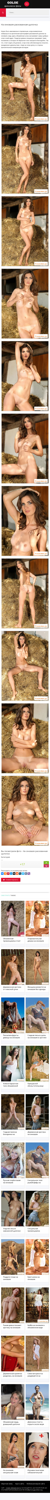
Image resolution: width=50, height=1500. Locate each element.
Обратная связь (7, 1491)
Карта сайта (19, 1491)
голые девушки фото (13, 1495)
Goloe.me (16, 4)
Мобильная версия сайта (36, 1491)
